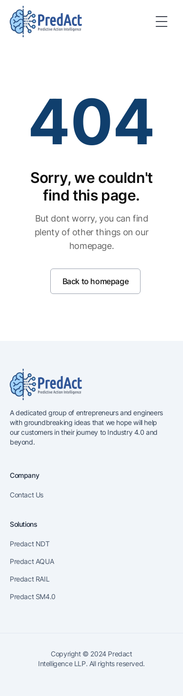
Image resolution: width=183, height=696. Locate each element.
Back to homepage (95, 281)
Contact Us (26, 495)
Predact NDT (30, 543)
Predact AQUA (32, 561)
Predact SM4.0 (33, 596)
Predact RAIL (29, 579)
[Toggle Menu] (161, 21)
